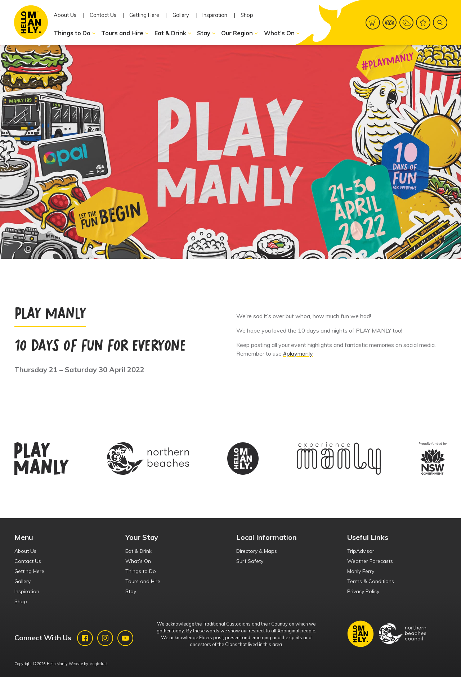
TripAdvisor (360, 551)
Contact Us (103, 15)
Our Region (240, 33)
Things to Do (75, 33)
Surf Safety (249, 561)
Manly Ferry (360, 571)
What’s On (282, 33)
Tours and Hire (125, 33)
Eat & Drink (173, 33)
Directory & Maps (256, 551)
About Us (65, 15)
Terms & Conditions (370, 581)
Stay (206, 33)
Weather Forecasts (370, 561)
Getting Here (144, 15)
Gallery (181, 15)
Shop (247, 15)
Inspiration (214, 15)
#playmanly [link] (298, 353)
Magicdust (98, 663)
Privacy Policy (363, 591)
